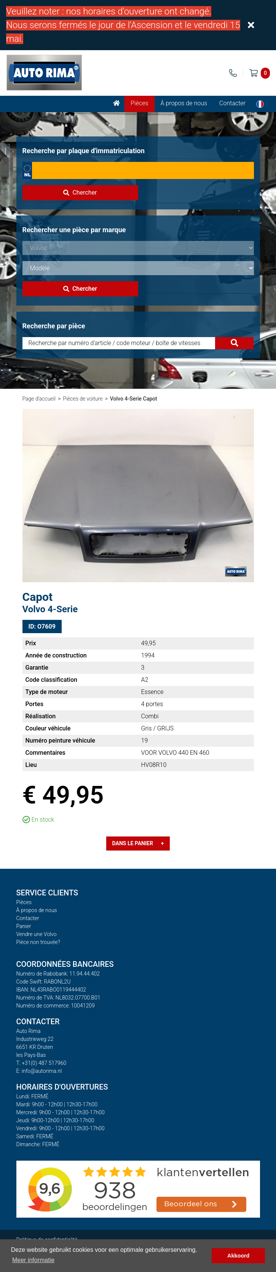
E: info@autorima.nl (39, 1071)
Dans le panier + (138, 843)
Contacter (232, 103)
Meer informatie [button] (33, 1260)
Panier (23, 926)
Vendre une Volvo (36, 934)
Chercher (80, 192)
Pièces (139, 103)
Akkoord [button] (238, 1256)
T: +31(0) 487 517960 (41, 1063)
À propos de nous (184, 103)
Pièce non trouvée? (38, 942)
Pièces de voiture (82, 399)
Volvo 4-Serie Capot (133, 399)
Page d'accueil (39, 399)
